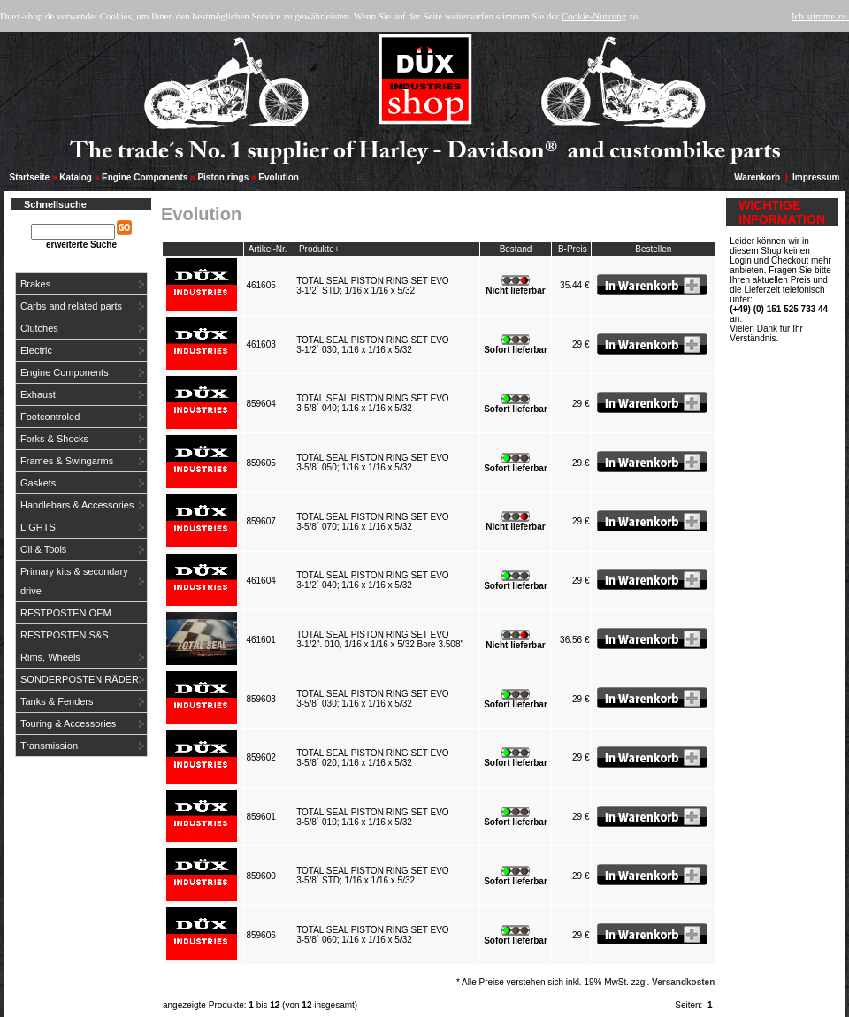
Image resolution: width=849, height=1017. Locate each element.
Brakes (35, 284)
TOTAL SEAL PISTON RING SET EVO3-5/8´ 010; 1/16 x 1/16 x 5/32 (372, 817)
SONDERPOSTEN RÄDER (79, 679)
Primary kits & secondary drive (74, 581)
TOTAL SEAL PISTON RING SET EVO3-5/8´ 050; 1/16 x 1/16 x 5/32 (372, 462)
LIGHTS (38, 527)
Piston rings (223, 177)
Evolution (278, 177)
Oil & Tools (43, 549)
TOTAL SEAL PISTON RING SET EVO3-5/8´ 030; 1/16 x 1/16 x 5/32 (372, 698)
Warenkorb (757, 177)
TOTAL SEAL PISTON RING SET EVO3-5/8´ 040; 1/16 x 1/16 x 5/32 (372, 403)
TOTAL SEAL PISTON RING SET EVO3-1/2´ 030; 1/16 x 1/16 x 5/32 (372, 345)
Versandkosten (683, 982)
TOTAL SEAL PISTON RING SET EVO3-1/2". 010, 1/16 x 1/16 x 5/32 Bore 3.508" (381, 639)
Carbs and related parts (71, 306)
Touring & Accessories (68, 723)
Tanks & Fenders (57, 701)
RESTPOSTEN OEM (65, 613)
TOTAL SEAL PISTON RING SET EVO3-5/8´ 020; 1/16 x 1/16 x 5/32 (372, 758)
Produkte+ (319, 249)
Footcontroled (50, 416)
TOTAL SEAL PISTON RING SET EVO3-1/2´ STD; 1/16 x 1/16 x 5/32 (372, 285)
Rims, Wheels (50, 657)
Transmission (49, 745)
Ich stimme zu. (820, 16)
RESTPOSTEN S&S (64, 635)
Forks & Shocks (54, 438)
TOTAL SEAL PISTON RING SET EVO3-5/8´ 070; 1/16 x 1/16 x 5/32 (372, 521)
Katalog (75, 177)
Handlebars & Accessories (77, 505)
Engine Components (144, 177)
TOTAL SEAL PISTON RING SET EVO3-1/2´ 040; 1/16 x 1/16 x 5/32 (372, 580)
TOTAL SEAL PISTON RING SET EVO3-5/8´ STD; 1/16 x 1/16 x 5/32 (372, 875)
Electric (36, 350)
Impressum (815, 177)
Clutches (39, 328)
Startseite (30, 177)
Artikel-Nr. (268, 249)
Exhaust (38, 394)
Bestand (516, 249)
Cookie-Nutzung (594, 16)
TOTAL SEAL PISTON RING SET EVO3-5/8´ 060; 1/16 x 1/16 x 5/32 (372, 934)
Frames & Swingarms (66, 460)
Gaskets (38, 483)
